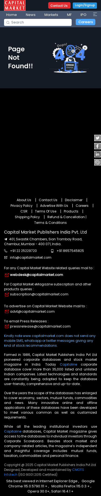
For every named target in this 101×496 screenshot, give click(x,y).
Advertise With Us (54, 205)
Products (71, 211)
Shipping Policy (27, 217)
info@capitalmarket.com (30, 257)
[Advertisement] (50, 140)
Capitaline (68, 364)
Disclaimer (73, 200)
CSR (23, 211)
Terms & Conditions (50, 222)
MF (69, 14)
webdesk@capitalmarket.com (36, 274)
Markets (51, 14)
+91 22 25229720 (23, 250)
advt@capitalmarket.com (32, 311)
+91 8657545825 (70, 250)
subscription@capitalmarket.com (39, 294)
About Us (24, 200)
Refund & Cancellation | (66, 217)
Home (11, 14)
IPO (83, 14)
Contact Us (59, 6)
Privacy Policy (22, 205)
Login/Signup (85, 5)
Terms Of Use (45, 211)
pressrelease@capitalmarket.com (40, 326)
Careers (85, 22)
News (31, 14)
